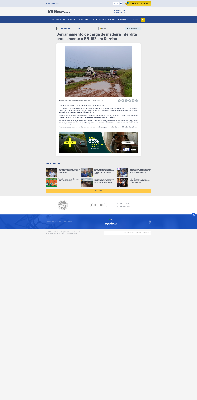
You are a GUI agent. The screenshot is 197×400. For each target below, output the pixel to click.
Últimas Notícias (123, 19)
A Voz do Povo (112, 19)
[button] (119, 100)
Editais (81, 19)
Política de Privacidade (54, 222)
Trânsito (76, 28)
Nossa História (60, 19)
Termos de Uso (68, 222)
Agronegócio (72, 19)
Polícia (95, 19)
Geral (88, 19)
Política (102, 19)
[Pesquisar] (143, 20)
